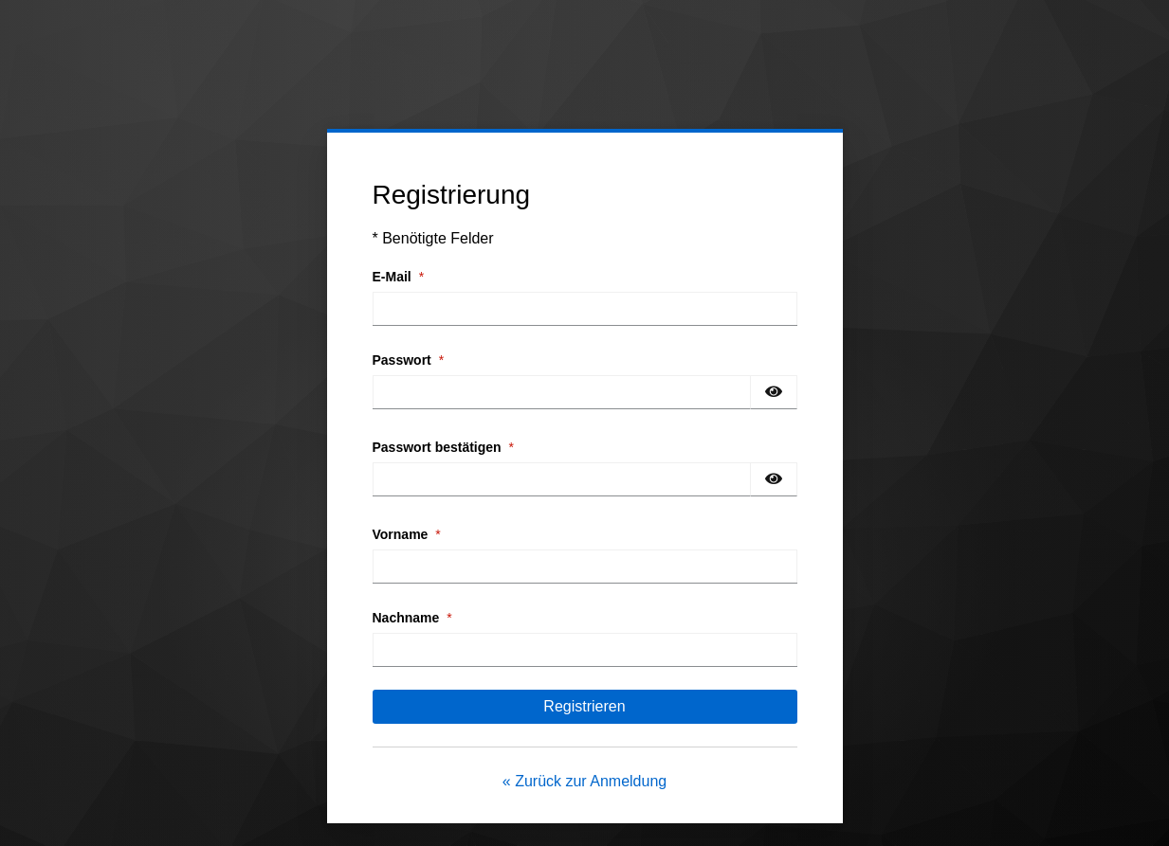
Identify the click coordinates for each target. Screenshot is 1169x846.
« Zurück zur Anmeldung (584, 781)
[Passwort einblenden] (773, 392)
